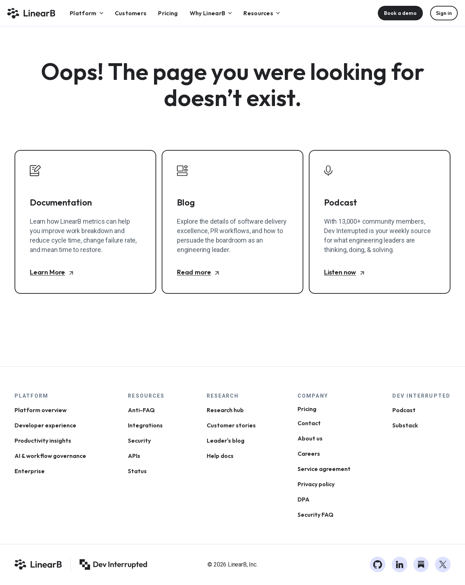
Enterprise (30, 471)
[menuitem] (86, 13)
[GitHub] (378, 565)
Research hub (225, 410)
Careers (309, 453)
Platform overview (40, 410)
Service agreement (324, 468)
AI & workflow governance (50, 455)
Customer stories (231, 425)
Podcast (404, 410)
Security (139, 440)
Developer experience (45, 425)
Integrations (145, 425)
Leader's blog (225, 440)
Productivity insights (43, 440)
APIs (134, 455)
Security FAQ (315, 514)
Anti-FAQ (141, 410)
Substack (405, 425)
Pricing (307, 409)
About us (310, 438)
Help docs (220, 455)
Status (137, 471)
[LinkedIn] (400, 565)
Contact (309, 423)
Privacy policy (316, 484)
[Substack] (421, 565)
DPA (304, 499)
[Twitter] (443, 565)
